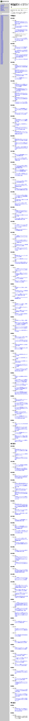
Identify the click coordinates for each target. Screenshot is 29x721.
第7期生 (2, 33)
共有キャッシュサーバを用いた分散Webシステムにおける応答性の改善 (21, 143)
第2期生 (2, 38)
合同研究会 (2, 9)
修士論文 (2, 40)
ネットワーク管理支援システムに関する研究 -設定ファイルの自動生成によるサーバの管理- (21, 403)
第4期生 (2, 36)
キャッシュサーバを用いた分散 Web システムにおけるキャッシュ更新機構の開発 (21, 539)
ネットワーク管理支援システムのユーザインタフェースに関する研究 (21, 341)
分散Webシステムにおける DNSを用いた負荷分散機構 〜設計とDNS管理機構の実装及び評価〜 (21, 571)
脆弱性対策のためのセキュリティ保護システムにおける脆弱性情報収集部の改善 (21, 94)
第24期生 (2, 17)
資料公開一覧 (3, 10)
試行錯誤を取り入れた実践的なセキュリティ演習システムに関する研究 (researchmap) (21, 709)
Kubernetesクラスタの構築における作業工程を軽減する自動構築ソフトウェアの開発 (21, 85)
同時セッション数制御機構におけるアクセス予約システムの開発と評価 (21, 109)
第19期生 (2, 22)
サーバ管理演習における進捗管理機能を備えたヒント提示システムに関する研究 (21, 51)
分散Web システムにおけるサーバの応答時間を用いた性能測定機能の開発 (21, 66)
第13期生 (2, 27)
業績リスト (2, 8)
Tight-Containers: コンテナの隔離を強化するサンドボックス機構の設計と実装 (21, 120)
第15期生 (2, 47)
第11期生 (2, 29)
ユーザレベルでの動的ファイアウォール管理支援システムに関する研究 (21, 672)
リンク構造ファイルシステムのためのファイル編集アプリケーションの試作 (21, 249)
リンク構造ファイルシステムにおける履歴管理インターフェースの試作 (21, 236)
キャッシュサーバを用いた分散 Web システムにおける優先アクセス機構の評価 (21, 159)
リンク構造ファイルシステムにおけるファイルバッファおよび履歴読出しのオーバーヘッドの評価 (21, 578)
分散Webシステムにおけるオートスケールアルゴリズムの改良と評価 (21, 563)
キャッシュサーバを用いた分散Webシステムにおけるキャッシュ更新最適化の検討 (21, 185)
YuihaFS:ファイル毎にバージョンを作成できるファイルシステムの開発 (21, 458)
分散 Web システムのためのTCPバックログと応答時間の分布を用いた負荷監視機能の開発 (21, 55)
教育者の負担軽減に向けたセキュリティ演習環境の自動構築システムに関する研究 (21, 89)
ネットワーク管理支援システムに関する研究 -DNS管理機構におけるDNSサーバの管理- (21, 388)
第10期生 (2, 30)
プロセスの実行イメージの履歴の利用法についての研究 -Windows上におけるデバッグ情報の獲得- (21, 380)
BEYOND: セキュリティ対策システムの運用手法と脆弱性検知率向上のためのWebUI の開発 (21, 469)
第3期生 (2, 37)
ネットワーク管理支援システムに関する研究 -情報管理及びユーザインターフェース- (21, 408)
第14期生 (2, 26)
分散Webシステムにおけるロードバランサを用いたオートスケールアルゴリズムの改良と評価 (21, 128)
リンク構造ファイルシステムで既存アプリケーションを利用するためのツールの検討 (21, 225)
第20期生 (2, 21)
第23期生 (2, 18)
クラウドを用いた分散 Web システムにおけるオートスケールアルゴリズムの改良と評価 (21, 531)
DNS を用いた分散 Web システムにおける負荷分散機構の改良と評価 (21, 543)
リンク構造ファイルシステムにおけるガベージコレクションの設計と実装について (21, 269)
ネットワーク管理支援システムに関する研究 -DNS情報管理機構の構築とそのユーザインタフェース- (21, 392)
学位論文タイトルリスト (4, 7)
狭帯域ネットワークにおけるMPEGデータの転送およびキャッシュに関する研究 (21, 412)
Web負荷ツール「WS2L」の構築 (21, 320)
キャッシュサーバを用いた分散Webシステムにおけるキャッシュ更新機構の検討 (21, 204)
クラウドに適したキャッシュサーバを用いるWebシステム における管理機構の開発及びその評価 (21, 586)
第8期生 (2, 32)
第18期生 (2, 44)
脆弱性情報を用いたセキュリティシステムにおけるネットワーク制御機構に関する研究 (21, 132)
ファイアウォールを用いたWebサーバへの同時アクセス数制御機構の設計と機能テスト (21, 196)
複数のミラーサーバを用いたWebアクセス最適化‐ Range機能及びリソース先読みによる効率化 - (21, 323)
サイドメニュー (3, 3)
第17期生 (2, 45)
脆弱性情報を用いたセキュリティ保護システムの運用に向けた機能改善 (21, 450)
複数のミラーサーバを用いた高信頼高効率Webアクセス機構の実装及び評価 (21, 436)
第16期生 (2, 46)
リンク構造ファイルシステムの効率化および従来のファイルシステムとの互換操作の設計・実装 (21, 609)
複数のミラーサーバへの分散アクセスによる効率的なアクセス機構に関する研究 (21, 695)
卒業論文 (2, 16)
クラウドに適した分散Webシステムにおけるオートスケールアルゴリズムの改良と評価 (21, 174)
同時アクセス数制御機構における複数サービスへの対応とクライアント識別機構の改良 (21, 527)
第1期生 (2, 39)
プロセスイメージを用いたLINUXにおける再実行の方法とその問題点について (21, 699)
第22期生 (2, 19)
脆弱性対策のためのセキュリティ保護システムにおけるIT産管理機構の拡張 (21, 493)
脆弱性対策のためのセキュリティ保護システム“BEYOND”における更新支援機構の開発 (21, 71)
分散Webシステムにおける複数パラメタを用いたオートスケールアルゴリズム (21, 497)
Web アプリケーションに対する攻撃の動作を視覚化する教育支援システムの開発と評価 (21, 476)
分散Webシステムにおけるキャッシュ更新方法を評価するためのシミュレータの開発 (21, 211)
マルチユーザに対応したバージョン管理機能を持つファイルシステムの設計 (21, 683)
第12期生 (2, 28)
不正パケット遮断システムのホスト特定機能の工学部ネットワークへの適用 (21, 274)
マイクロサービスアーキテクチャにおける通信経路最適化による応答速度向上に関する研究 (21, 30)
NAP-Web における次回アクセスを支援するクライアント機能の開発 (21, 629)
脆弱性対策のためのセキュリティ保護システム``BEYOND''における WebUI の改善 (21, 22)
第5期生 (2, 35)
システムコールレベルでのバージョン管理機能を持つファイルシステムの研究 (21, 365)
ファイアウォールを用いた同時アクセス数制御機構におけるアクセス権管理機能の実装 (21, 166)
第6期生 (2, 34)
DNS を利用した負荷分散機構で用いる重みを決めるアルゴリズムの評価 (21, 148)
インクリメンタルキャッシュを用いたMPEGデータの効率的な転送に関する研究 (21, 690)
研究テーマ (2, 6)
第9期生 (2, 31)
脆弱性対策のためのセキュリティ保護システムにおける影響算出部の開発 (21, 98)
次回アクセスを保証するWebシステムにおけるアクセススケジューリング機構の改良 (21, 241)
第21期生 (2, 20)
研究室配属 (2, 5)
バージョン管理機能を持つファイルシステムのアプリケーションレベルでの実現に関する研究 (21, 417)
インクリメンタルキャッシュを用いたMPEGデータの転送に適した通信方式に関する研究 (21, 369)
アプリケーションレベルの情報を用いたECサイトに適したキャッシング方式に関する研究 (21, 39)
